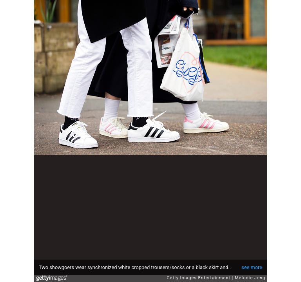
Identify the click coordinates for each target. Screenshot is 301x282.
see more (251, 267)
